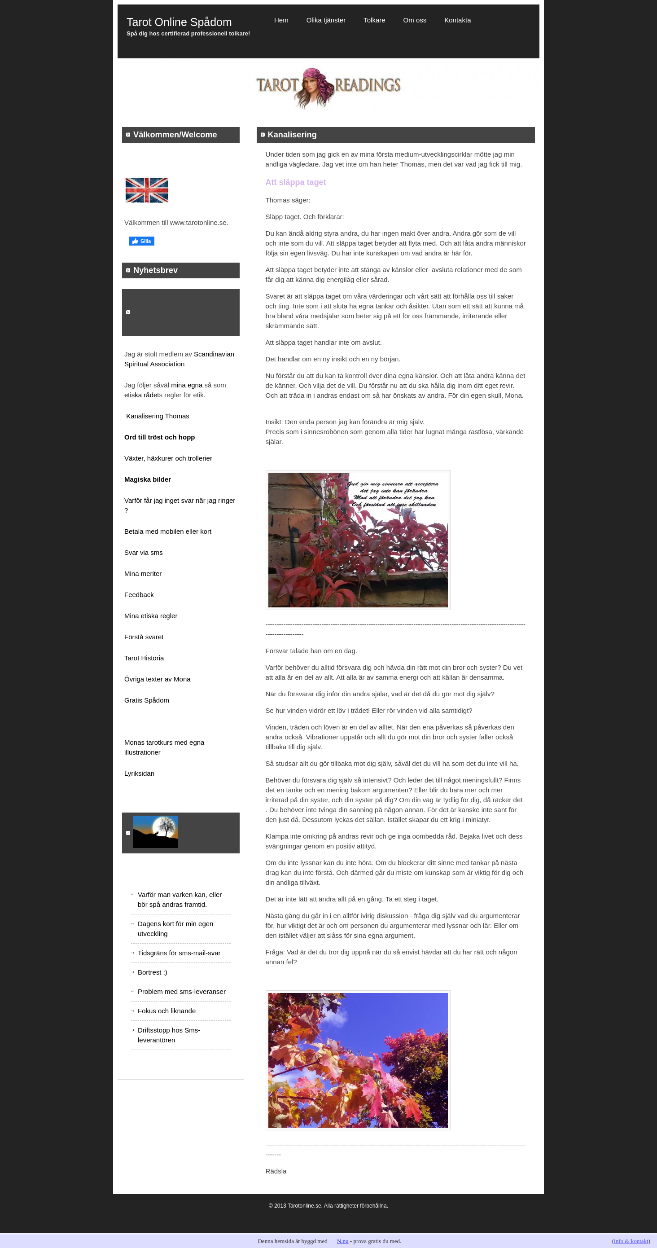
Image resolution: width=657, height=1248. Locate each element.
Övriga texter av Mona (157, 679)
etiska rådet (141, 395)
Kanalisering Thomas (157, 416)
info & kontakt (631, 1241)
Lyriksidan (139, 773)
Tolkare (374, 20)
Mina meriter (143, 573)
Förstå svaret (144, 637)
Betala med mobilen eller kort (167, 531)
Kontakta (457, 20)
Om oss (415, 20)
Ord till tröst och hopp (159, 437)
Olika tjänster (326, 20)
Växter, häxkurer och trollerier (168, 458)
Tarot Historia (144, 658)
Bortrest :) (152, 972)
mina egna (187, 385)
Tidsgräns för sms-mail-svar (179, 953)
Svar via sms (143, 552)
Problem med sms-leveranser (182, 991)
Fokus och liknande (167, 1011)
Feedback (139, 594)
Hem (281, 20)
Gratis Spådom (146, 700)
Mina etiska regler (150, 616)
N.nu (343, 1241)
